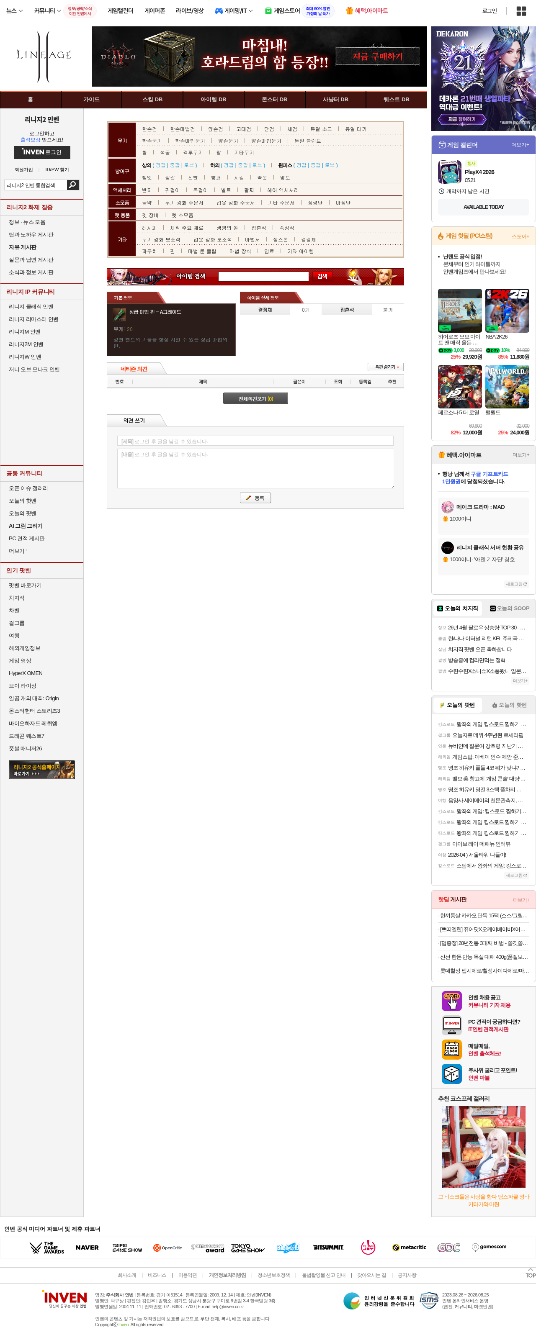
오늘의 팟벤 (22, 513)
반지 (147, 189)
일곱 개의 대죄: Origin (34, 698)
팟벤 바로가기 (25, 585)
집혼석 (258, 227)
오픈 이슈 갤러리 (28, 488)
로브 (189, 164)
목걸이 (200, 189)
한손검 (149, 128)
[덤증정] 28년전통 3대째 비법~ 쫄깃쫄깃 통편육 (484, 943)
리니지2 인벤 (42, 119)
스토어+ (520, 236)
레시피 (149, 227)
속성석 (286, 227)
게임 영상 (20, 660)
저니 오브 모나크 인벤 (34, 369)
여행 (14, 635)
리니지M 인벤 (25, 331)
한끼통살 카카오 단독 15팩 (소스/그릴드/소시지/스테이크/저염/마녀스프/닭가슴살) (484, 915)
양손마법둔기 (266, 140)
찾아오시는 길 (371, 1275)
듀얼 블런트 (307, 140)
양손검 (215, 128)
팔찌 (249, 189)
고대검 (243, 128)
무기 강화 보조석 (161, 239)
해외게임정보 (24, 648)
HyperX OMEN (25, 673)
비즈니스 (157, 1275)
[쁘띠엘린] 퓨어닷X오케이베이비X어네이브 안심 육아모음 (484, 929)
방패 (216, 177)
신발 (193, 177)
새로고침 (514, 584)
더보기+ (520, 144)
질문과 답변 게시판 (31, 259)
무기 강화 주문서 (184, 202)
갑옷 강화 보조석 (212, 239)
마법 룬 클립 (202, 250)
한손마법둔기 (190, 140)
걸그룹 (17, 623)
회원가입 (24, 169)
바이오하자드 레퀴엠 (33, 723)
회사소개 (127, 1275)
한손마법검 (182, 128)
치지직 (17, 598)
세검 (292, 128)
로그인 (489, 11)
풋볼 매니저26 (25, 748)
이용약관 (187, 1275)
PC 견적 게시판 (27, 538)
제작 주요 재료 (187, 227)
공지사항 (407, 1275)
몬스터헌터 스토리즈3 (34, 711)
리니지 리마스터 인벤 (34, 319)
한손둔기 (152, 140)
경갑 (161, 164)
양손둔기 (228, 140)
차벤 (14, 610)
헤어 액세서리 (283, 189)
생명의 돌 (227, 227)
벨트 (226, 189)
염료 (269, 250)
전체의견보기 (256, 398)
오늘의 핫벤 (22, 500)
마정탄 (343, 202)
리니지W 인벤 (25, 356)
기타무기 (244, 152)
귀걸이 (172, 189)
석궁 (165, 152)
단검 (269, 128)
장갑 (170, 177)
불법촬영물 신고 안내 (323, 1275)
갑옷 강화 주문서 (235, 202)
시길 (239, 177)
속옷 (262, 177)
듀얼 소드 (321, 128)
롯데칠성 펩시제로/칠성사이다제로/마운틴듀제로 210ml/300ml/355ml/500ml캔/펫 (484, 971)
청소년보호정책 (274, 1275)
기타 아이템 (300, 250)
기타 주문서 (281, 202)
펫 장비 (150, 214)
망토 (285, 177)
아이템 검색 (198, 276)
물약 (147, 202)
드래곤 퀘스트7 (26, 736)
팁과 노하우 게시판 (31, 234)
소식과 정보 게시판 (31, 272)
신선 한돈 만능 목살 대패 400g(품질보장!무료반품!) (484, 957)
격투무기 (193, 152)
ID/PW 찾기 (58, 169)
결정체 (308, 239)
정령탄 (315, 202)
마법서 (252, 239)
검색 (73, 185)
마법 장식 (240, 250)
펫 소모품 (182, 214)
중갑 (175, 164)
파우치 (149, 250)
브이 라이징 (22, 685)
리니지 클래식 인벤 (31, 306)
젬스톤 (280, 239)
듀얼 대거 (356, 128)
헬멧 (147, 177)
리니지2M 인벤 (26, 344)
